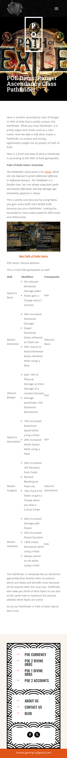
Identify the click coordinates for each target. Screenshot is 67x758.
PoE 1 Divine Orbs (34, 672)
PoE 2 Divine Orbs (34, 662)
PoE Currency (35, 654)
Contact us (33, 707)
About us (32, 700)
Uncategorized (16, 67)
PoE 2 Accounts (37, 680)
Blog (28, 713)
